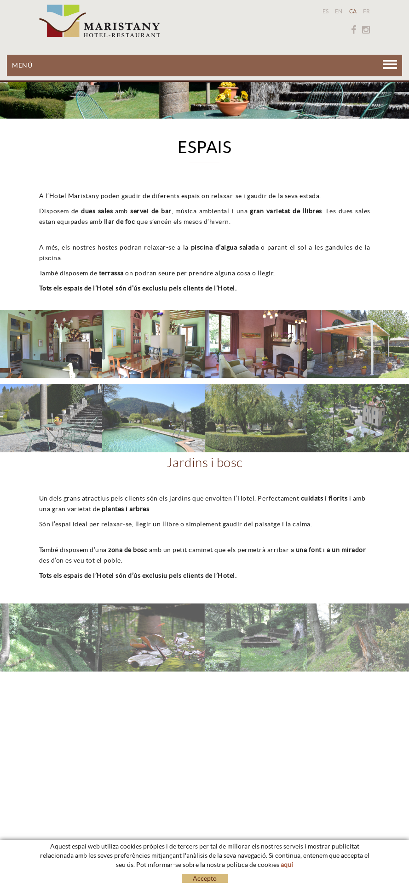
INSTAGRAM (366, 29)
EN (339, 11)
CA (353, 11)
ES (326, 11)
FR (366, 11)
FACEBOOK (353, 29)
